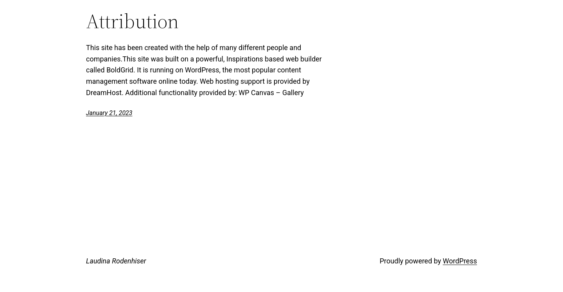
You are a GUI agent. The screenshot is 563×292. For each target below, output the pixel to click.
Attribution (132, 21)
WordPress (460, 261)
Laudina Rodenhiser (116, 261)
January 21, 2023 (109, 113)
